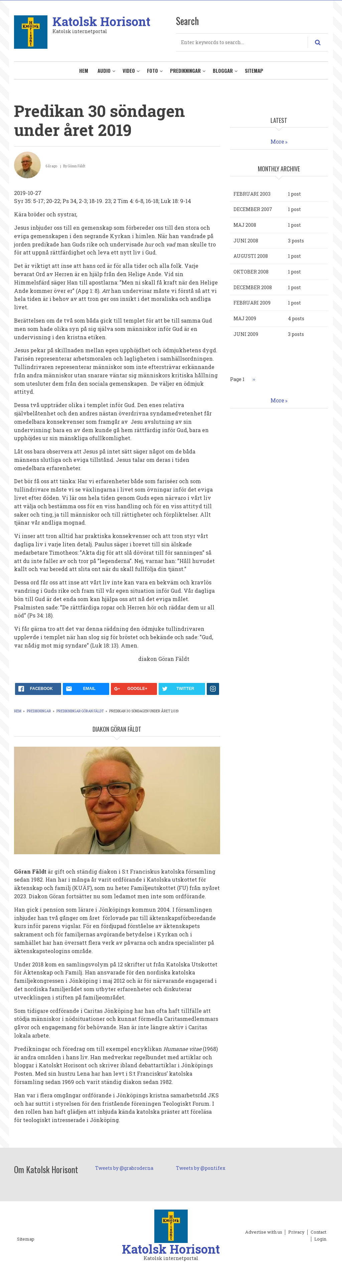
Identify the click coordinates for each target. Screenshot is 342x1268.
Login (320, 1239)
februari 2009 (252, 303)
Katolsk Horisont (101, 21)
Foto (152, 70)
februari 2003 (252, 194)
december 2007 (252, 209)
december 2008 (252, 287)
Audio (104, 70)
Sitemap (254, 70)
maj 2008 (244, 225)
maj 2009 (244, 318)
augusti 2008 (250, 256)
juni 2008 (245, 240)
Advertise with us (263, 1232)
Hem (83, 70)
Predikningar (185, 70)
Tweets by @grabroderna (124, 1168)
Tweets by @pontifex (200, 1168)
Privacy (296, 1232)
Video (129, 70)
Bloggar (223, 70)
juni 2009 (245, 334)
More (277, 141)
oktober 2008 (251, 271)
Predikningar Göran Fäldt (80, 711)
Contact (318, 1232)
